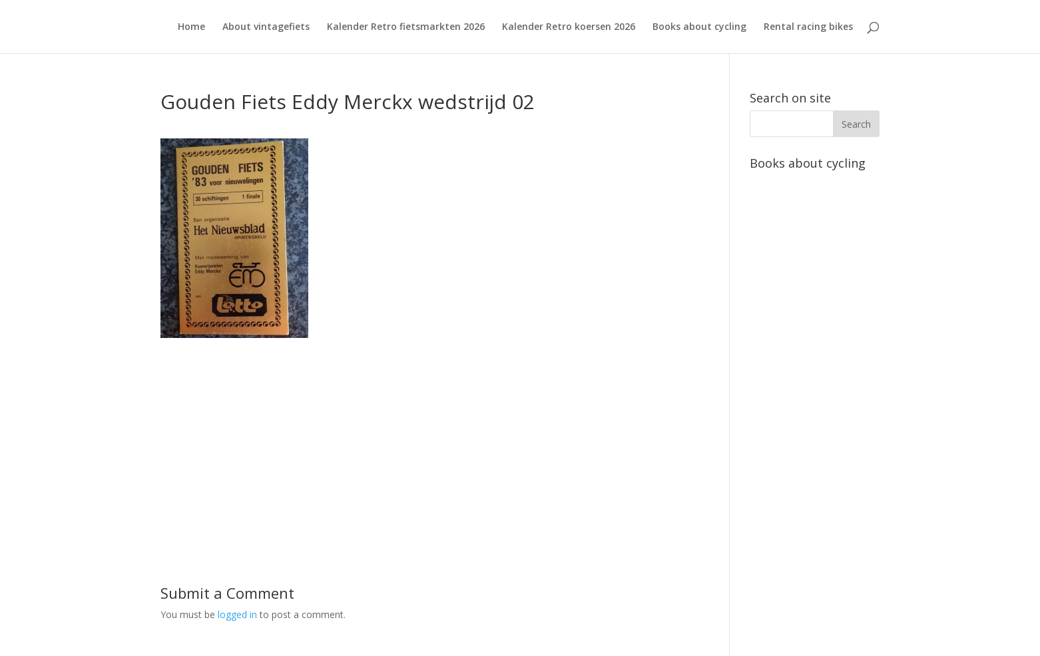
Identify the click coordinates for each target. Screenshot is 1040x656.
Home (191, 27)
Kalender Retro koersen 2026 (568, 27)
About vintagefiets (266, 27)
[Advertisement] (425, 431)
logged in (237, 614)
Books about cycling (699, 27)
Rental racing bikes (808, 27)
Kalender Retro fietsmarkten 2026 (406, 27)
